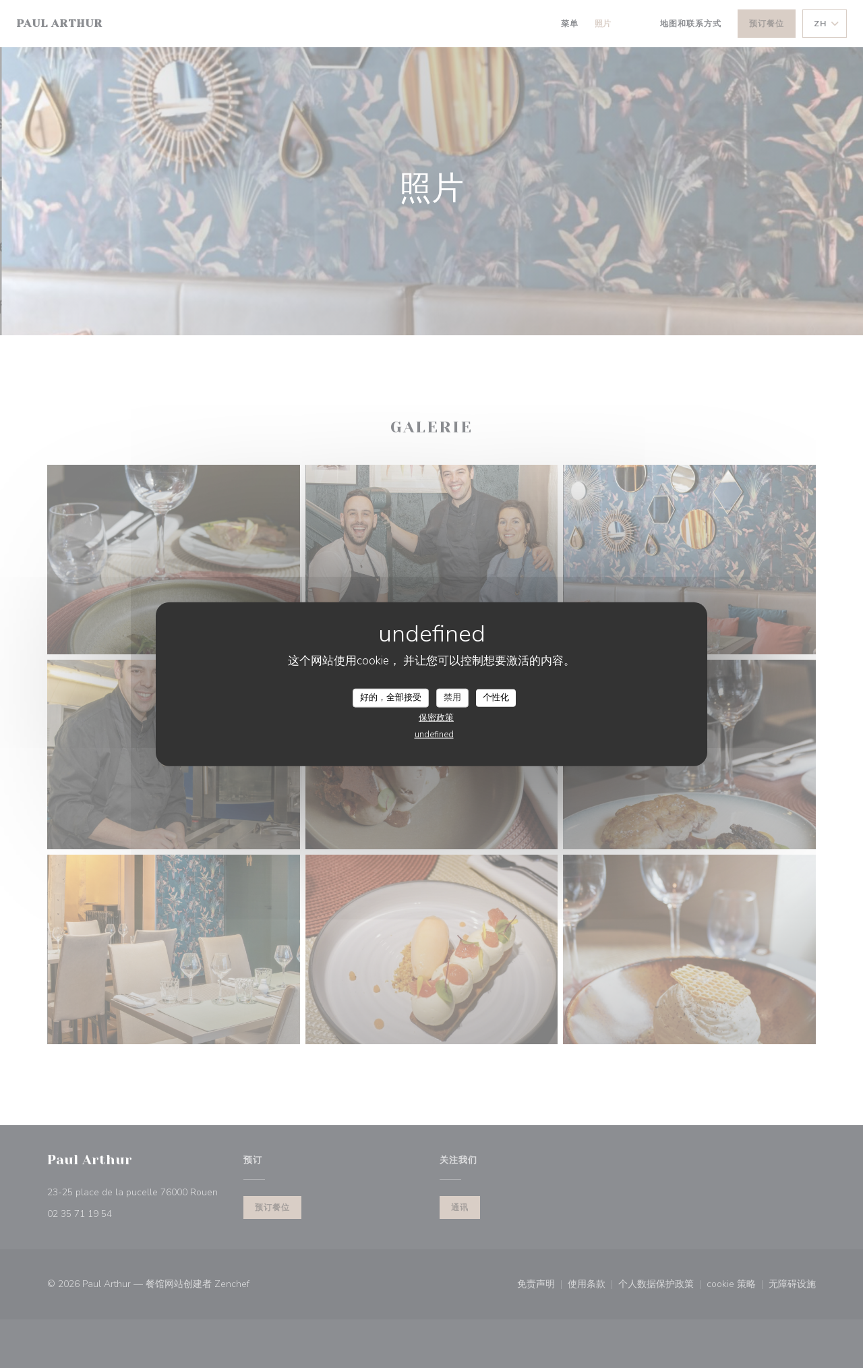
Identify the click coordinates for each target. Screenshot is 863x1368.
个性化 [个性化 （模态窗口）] (496, 697)
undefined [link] (434, 734)
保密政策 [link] (436, 717)
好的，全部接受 (390, 697)
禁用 (452, 697)
